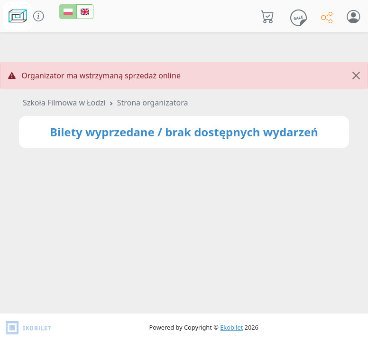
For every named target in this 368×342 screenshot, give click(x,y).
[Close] (356, 75)
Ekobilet (231, 327)
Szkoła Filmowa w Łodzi (64, 102)
